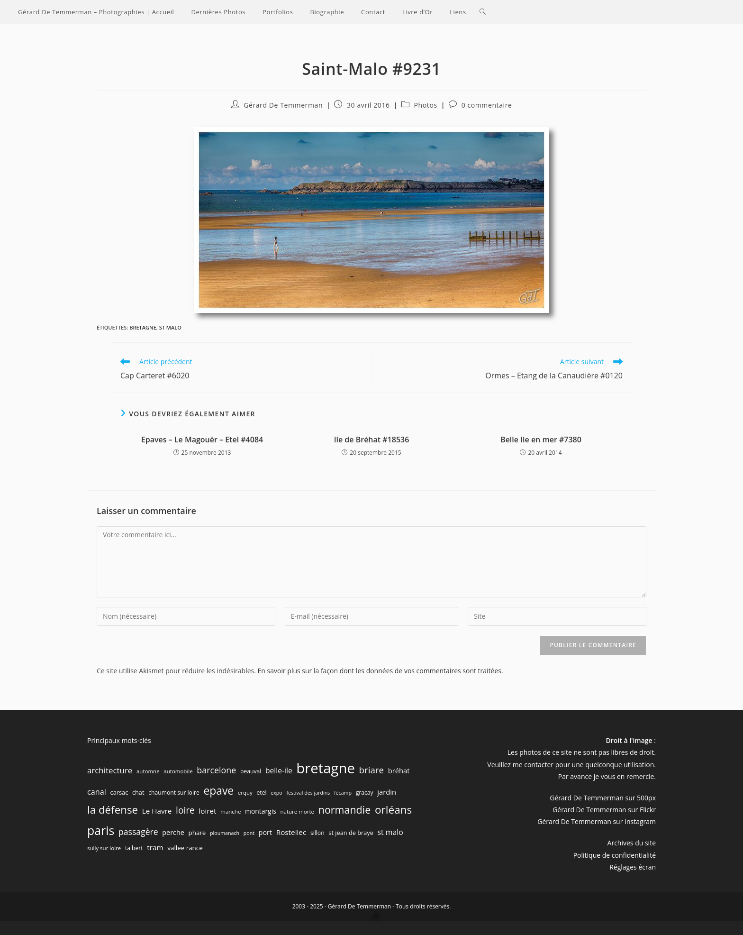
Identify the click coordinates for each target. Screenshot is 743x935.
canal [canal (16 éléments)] (96, 792)
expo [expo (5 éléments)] (276, 792)
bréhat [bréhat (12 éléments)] (399, 770)
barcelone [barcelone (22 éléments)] (216, 770)
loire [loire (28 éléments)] (185, 810)
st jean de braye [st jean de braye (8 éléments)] (350, 832)
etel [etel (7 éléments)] (262, 792)
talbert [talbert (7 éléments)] (134, 848)
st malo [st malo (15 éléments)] (390, 832)
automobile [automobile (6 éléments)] (177, 771)
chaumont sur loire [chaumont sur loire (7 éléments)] (173, 792)
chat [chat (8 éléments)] (138, 792)
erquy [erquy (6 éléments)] (245, 792)
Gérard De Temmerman (283, 105)
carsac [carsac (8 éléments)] (119, 792)
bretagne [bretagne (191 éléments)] (325, 768)
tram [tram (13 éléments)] (155, 847)
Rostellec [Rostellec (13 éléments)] (291, 832)
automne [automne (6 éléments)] (148, 771)
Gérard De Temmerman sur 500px (603, 797)
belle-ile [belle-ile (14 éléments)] (278, 770)
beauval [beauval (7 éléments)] (250, 771)
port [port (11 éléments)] (265, 832)
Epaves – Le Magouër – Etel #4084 (202, 439)
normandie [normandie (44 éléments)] (344, 809)
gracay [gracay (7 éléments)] (364, 792)
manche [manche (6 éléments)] (230, 811)
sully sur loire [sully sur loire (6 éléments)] (104, 848)
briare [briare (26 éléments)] (371, 770)
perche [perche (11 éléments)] (173, 832)
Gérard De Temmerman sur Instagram (596, 821)
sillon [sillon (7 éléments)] (317, 833)
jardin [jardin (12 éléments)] (386, 792)
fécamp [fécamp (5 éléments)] (343, 792)
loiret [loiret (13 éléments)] (207, 811)
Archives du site (631, 842)
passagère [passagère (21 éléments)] (138, 831)
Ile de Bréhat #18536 (371, 439)
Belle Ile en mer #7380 (540, 439)
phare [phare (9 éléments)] (197, 832)
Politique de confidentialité (614, 855)
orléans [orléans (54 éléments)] (393, 809)
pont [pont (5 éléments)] (249, 833)
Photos (425, 105)
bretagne (142, 327)
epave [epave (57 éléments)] (218, 790)
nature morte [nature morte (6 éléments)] (297, 811)
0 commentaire (487, 105)
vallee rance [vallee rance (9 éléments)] (184, 847)
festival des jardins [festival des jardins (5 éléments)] (308, 792)
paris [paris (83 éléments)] (100, 830)
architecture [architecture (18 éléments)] (109, 770)
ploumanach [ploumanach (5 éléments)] (224, 833)
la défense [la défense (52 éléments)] (112, 809)
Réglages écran (632, 866)
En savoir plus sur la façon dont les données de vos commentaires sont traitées (379, 670)
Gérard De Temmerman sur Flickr (604, 809)
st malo (170, 327)
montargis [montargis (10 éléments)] (260, 811)
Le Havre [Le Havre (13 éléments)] (157, 811)
